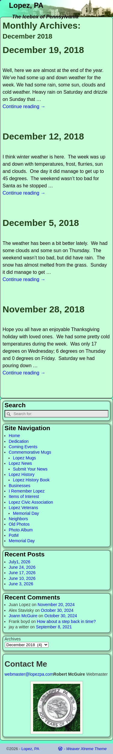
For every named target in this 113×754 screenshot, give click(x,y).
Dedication (19, 441)
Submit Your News (30, 469)
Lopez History (22, 474)
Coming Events (23, 446)
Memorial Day (26, 513)
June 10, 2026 (22, 578)
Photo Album (21, 529)
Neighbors (18, 518)
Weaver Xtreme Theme (86, 748)
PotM (14, 535)
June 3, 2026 (21, 583)
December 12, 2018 (43, 136)
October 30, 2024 (57, 610)
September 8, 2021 (54, 626)
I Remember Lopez (27, 491)
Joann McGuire (23, 615)
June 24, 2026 (22, 567)
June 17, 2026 (22, 572)
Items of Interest (24, 496)
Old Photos (19, 524)
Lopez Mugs (24, 457)
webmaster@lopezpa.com (29, 674)
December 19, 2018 (43, 50)
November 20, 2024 (56, 604)
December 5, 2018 (41, 223)
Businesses (19, 485)
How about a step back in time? (66, 621)
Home (14, 435)
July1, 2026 (19, 561)
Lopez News (20, 463)
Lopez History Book (31, 479)
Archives (13, 639)
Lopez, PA (26, 5)
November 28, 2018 (44, 309)
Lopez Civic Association (31, 502)
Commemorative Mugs (30, 452)
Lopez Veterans (23, 507)
